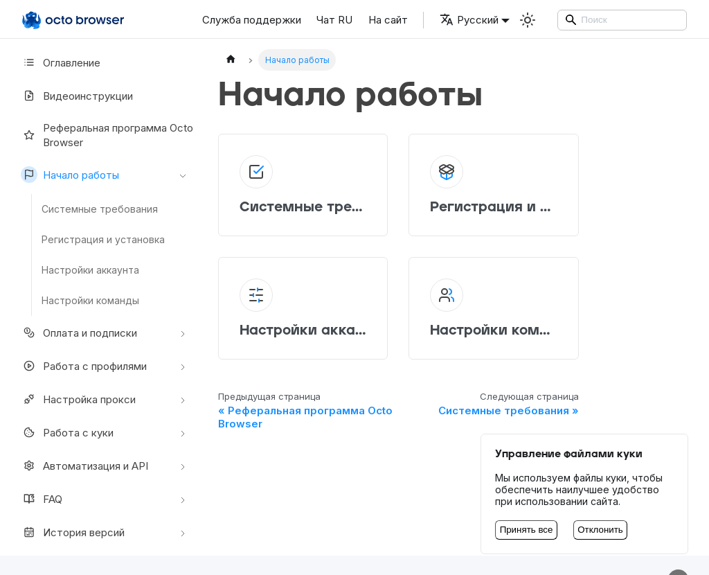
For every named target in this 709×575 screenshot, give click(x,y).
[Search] (622, 20)
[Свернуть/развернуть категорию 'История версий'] (182, 532)
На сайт (388, 19)
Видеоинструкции (77, 95)
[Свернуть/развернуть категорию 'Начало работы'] (182, 174)
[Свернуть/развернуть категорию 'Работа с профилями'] (182, 365)
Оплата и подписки (79, 332)
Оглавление (60, 62)
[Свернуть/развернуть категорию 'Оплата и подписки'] (182, 332)
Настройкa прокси (78, 399)
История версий (73, 532)
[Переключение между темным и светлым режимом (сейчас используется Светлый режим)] (527, 20)
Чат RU (334, 19)
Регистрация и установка (103, 239)
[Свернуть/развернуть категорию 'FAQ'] (182, 498)
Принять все (526, 529)
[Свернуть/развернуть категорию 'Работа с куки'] (182, 432)
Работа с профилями (84, 365)
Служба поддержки (251, 19)
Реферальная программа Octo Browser (107, 135)
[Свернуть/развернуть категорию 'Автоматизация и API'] (182, 465)
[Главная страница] (230, 60)
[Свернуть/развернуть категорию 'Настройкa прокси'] (182, 399)
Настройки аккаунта (90, 270)
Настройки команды (90, 300)
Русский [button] (469, 19)
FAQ (41, 498)
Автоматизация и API (84, 465)
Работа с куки (67, 432)
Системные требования (100, 209)
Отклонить (600, 529)
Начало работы (70, 174)
